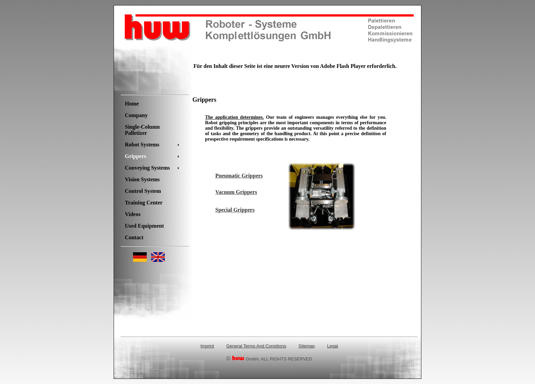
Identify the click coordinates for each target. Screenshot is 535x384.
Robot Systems (142, 144)
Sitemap (307, 346)
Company (136, 115)
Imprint (207, 346)
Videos (133, 214)
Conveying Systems (147, 168)
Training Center (143, 202)
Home (132, 103)
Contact (134, 237)
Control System (143, 191)
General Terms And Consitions (256, 346)
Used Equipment (144, 226)
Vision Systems (142, 179)
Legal (332, 346)
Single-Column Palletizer (142, 130)
